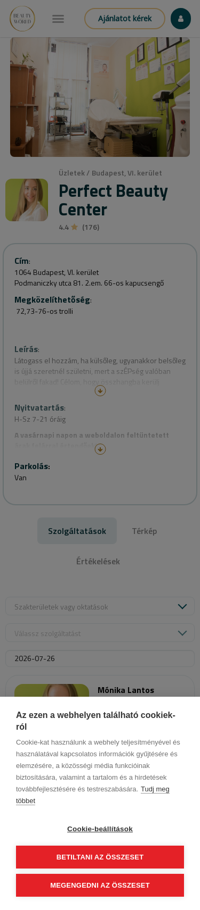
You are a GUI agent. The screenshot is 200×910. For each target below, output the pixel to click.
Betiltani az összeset (100, 857)
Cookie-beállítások (100, 829)
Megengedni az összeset (100, 885)
